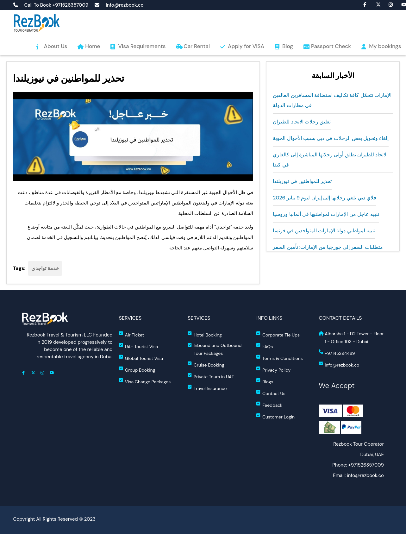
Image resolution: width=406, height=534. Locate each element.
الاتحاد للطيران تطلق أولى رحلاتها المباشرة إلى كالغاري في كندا (330, 159)
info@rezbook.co (124, 5)
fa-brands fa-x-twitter (375, 4)
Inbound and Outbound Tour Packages (214, 349)
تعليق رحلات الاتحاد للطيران (302, 121)
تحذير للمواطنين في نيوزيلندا (302, 181)
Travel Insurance (207, 388)
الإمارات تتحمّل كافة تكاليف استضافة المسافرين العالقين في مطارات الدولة (332, 100)
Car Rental (197, 46)
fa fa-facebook (362, 4)
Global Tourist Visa (141, 358)
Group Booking (137, 369)
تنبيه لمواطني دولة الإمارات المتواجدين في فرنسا (324, 230)
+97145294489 (337, 352)
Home (92, 46)
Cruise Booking (206, 364)
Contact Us (270, 393)
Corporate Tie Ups (278, 334)
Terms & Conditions (279, 358)
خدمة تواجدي (45, 268)
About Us (55, 46)
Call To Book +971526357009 (56, 5)
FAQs (264, 346)
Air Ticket (131, 334)
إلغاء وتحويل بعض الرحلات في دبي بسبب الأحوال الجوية (331, 138)
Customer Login (275, 416)
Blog (287, 46)
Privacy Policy (273, 369)
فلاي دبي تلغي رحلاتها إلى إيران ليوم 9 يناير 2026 (324, 197)
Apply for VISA (246, 46)
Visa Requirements (142, 46)
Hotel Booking (205, 334)
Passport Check (331, 46)
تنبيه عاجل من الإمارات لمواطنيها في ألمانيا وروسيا (326, 214)
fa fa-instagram (387, 4)
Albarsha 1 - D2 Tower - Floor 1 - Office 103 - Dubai (351, 337)
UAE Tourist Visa (138, 346)
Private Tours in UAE (211, 376)
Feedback (269, 404)
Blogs (264, 381)
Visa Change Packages (145, 381)
